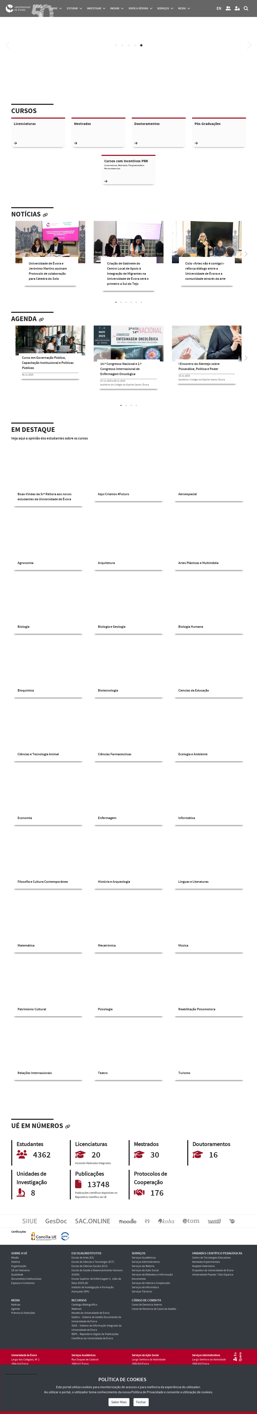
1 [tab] (116, 45)
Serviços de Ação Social (145, 1270)
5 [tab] (141, 45)
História (15, 1262)
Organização (18, 1266)
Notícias (26, 214)
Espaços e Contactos (22, 1283)
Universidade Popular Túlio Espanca (212, 1275)
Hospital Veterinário (203, 1266)
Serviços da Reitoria (143, 1266)
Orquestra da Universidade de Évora (213, 1270)
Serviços (163, 8)
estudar (72, 8)
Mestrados (82, 124)
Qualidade (17, 1275)
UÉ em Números (37, 1126)
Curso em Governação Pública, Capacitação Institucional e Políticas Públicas (48, 363)
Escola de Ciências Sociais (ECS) (89, 1266)
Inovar (114, 8)
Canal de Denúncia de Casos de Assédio (154, 1309)
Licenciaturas (25, 124)
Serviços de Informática (145, 1287)
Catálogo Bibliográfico (84, 1305)
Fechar (141, 1402)
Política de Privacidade (147, 1392)
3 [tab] (128, 45)
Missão (15, 1258)
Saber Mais (119, 1402)
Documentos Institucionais (26, 1279)
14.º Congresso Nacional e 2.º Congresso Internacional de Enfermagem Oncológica (121, 369)
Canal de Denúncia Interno (147, 1305)
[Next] (249, 45)
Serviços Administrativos (146, 1262)
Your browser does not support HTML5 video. (128, 64)
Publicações (89, 1174)
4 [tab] (135, 45)
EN (219, 8)
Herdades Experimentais (206, 1262)
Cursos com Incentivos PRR (128, 171)
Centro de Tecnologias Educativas (211, 1258)
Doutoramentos (147, 124)
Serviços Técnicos (142, 1291)
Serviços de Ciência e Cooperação (151, 1283)
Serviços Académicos (144, 1258)
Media (182, 8)
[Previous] (8, 45)
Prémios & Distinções (23, 1313)
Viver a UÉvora (138, 8)
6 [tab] (141, 302)
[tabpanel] (50, 256)
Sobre (53, 8)
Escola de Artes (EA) (82, 1258)
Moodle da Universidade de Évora (90, 1313)
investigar (94, 8)
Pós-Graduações (208, 124)
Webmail (76, 1309)
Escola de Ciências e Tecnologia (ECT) (92, 1262)
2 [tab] (122, 45)
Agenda (24, 319)
